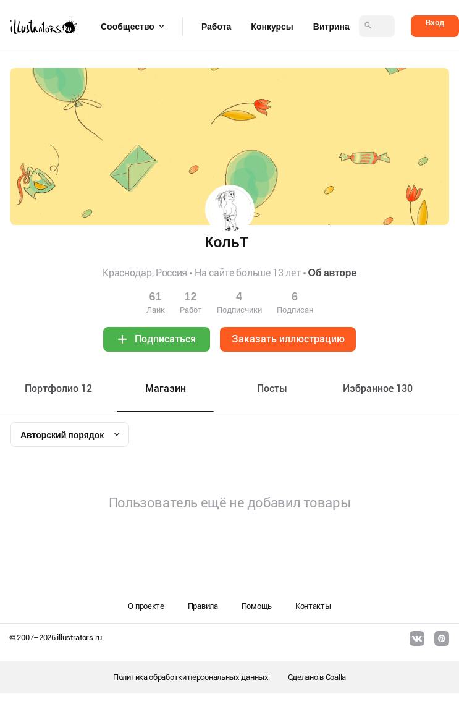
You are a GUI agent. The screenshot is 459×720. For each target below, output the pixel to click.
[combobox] (69, 434)
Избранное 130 (378, 388)
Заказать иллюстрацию (288, 339)
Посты (272, 388)
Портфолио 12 (58, 388)
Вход (435, 22)
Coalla (336, 677)
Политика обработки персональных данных (191, 677)
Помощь (257, 606)
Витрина (331, 27)
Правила (203, 606)
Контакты (313, 606)
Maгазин (165, 388)
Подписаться (165, 339)
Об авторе (332, 273)
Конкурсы (272, 27)
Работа (216, 27)
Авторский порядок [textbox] (62, 435)
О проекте (146, 606)
